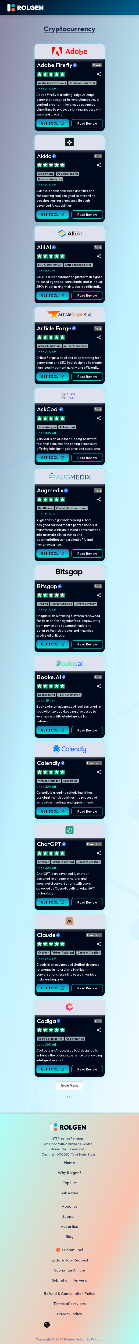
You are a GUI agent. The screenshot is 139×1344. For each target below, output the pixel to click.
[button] (134, 7)
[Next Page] (69, 1085)
